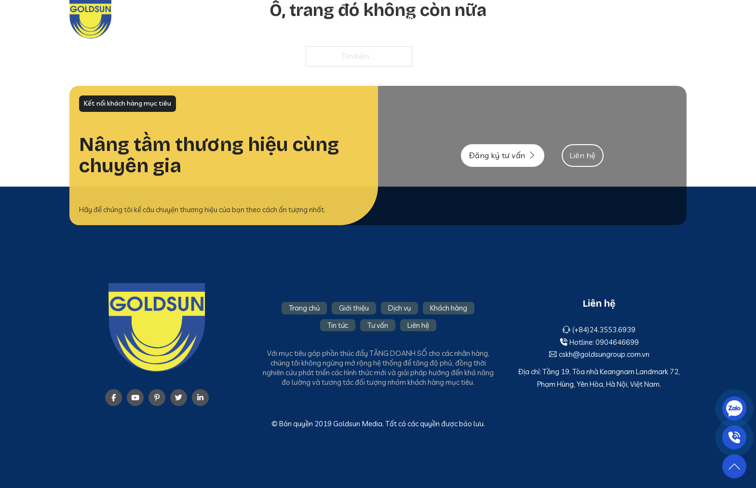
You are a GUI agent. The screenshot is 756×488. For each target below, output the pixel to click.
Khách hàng (550, 19)
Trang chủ (410, 19)
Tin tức (598, 19)
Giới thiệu (459, 19)
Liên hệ (674, 19)
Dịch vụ (502, 19)
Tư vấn (636, 19)
